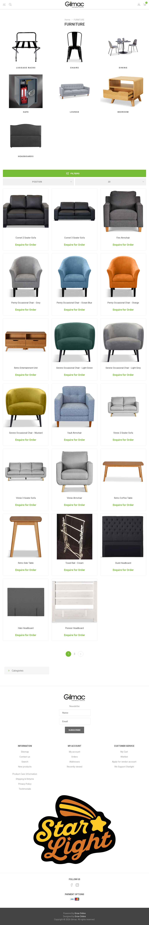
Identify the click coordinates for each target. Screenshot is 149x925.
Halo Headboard (25, 628)
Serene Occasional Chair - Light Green (74, 368)
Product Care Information (25, 774)
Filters (75, 173)
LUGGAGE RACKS (26, 68)
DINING (123, 68)
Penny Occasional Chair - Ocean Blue (74, 302)
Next (80, 654)
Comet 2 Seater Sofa (26, 237)
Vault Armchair (74, 433)
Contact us (24, 756)
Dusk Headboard (123, 563)
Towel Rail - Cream (74, 563)
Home (67, 20)
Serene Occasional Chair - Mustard (25, 433)
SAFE (26, 112)
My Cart (124, 751)
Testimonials (25, 789)
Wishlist (124, 756)
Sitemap (25, 751)
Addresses (74, 761)
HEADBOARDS (26, 156)
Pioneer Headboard (74, 628)
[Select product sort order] (38, 181)
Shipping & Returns (25, 779)
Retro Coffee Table (123, 498)
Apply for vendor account (124, 761)
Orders (74, 756)
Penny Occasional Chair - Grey (25, 302)
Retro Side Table (26, 563)
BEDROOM (123, 112)
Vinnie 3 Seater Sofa (26, 498)
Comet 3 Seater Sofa (74, 237)
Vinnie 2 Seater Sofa (123, 433)
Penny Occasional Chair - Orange (123, 302)
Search (25, 761)
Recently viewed (74, 766)
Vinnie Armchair (74, 498)
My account (74, 751)
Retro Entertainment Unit (26, 368)
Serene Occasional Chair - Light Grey (123, 368)
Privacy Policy (24, 784)
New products (25, 766)
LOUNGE (74, 112)
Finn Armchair (123, 237)
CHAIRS (74, 68)
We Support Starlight (124, 766)
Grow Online (80, 913)
